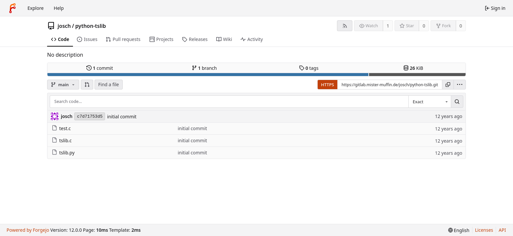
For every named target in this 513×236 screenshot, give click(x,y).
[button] (87, 84)
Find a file (108, 84)
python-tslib (90, 26)
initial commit (121, 116)
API (502, 230)
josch (64, 26)
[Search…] (457, 101)
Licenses (484, 230)
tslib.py (63, 152)
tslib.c (62, 140)
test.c (61, 128)
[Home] (12, 8)
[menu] (459, 84)
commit (99, 68)
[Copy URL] (448, 84)
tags (308, 68)
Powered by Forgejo (28, 230)
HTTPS (327, 85)
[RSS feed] (344, 25)
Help (59, 8)
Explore (35, 8)
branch (204, 68)
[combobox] (429, 101)
